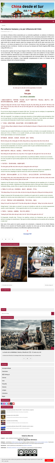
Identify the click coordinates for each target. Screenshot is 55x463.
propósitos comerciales (27, 445)
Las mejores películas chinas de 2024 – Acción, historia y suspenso (20, 409)
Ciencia (4, 377)
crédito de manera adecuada (17, 442)
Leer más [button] (6, 461)
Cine (3, 380)
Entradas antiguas (49, 285)
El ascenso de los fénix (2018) (12, 415)
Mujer (3, 396)
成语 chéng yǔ (6, 374)
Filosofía (3, 25)
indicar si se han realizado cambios (41, 442)
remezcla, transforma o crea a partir (14, 447)
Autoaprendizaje (6, 368)
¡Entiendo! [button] (49, 460)
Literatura (4, 393)
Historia (4, 387)
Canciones (5, 371)
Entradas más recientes (7, 285)
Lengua (4, 390)
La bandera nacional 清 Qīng (12, 420)
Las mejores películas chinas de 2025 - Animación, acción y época (19, 426)
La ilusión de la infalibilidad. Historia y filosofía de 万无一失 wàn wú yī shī (22, 352)
